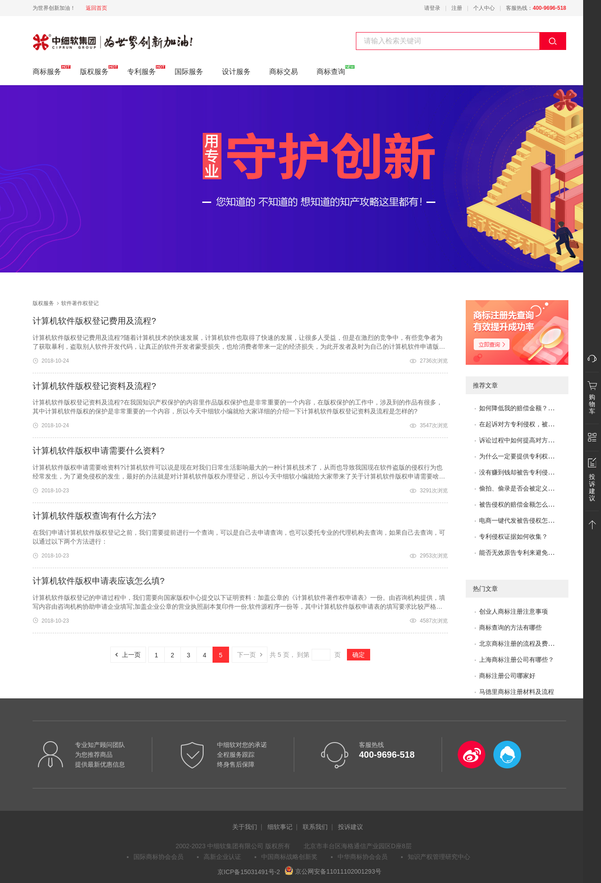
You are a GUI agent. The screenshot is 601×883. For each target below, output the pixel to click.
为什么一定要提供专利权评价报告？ (529, 456)
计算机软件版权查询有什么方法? (94, 515)
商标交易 (283, 71)
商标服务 (47, 70)
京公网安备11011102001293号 (332, 871)
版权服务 (94, 70)
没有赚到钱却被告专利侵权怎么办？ (529, 472)
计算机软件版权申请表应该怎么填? (98, 581)
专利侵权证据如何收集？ (513, 536)
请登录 (432, 8)
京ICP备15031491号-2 (248, 871)
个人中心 (484, 8)
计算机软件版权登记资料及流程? (94, 386)
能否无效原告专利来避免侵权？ (523, 552)
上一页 (125, 654)
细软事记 (279, 826)
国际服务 (189, 71)
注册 (456, 8)
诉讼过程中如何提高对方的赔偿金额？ (532, 440)
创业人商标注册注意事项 (513, 611)
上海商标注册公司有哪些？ (516, 659)
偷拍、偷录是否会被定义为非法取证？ (532, 488)
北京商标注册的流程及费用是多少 (526, 643)
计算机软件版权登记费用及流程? (94, 321)
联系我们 (315, 826)
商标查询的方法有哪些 (510, 627)
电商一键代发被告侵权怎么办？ (523, 520)
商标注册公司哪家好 (507, 675)
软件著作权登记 (58, 37)
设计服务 (236, 71)
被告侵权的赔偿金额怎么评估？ (523, 504)
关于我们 (244, 826)
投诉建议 (350, 826)
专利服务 (141, 70)
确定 (358, 654)
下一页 (252, 654)
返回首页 (96, 8)
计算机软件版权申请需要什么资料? (98, 450)
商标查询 (331, 70)
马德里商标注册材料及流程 (516, 691)
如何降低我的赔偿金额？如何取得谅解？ (535, 408)
